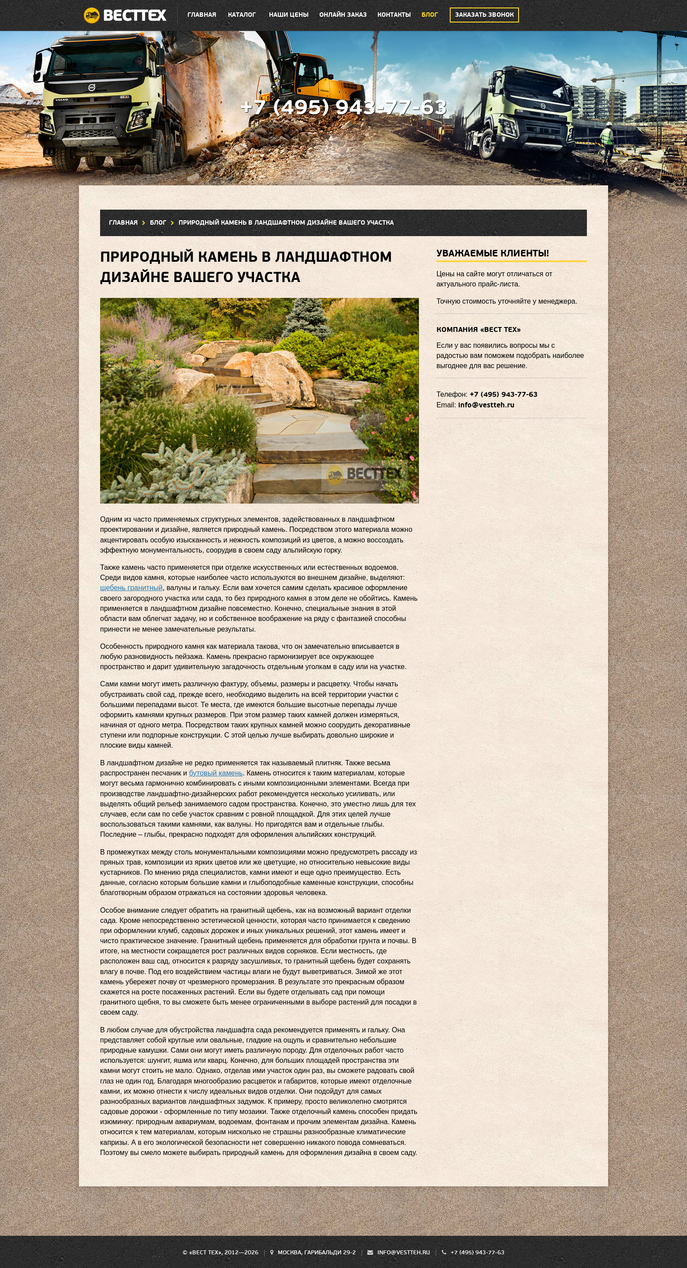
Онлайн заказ (343, 15)
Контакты (394, 15)
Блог (430, 15)
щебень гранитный (130, 587)
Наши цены (289, 15)
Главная (201, 15)
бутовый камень (215, 772)
